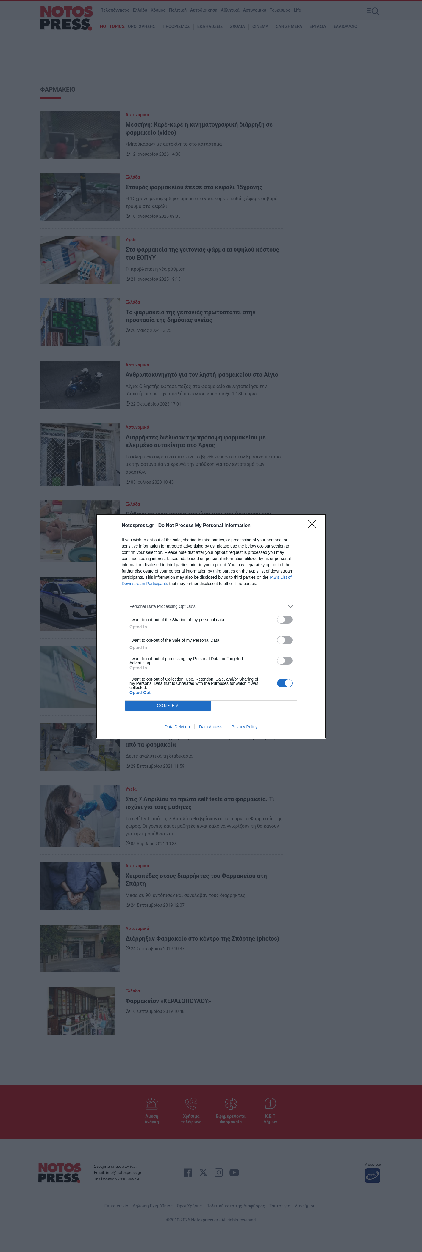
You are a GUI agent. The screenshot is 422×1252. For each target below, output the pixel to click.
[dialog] (211, 626)
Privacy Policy (244, 726)
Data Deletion (177, 726)
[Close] (314, 526)
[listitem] (211, 606)
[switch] (285, 620)
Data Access (210, 726)
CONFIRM (168, 705)
